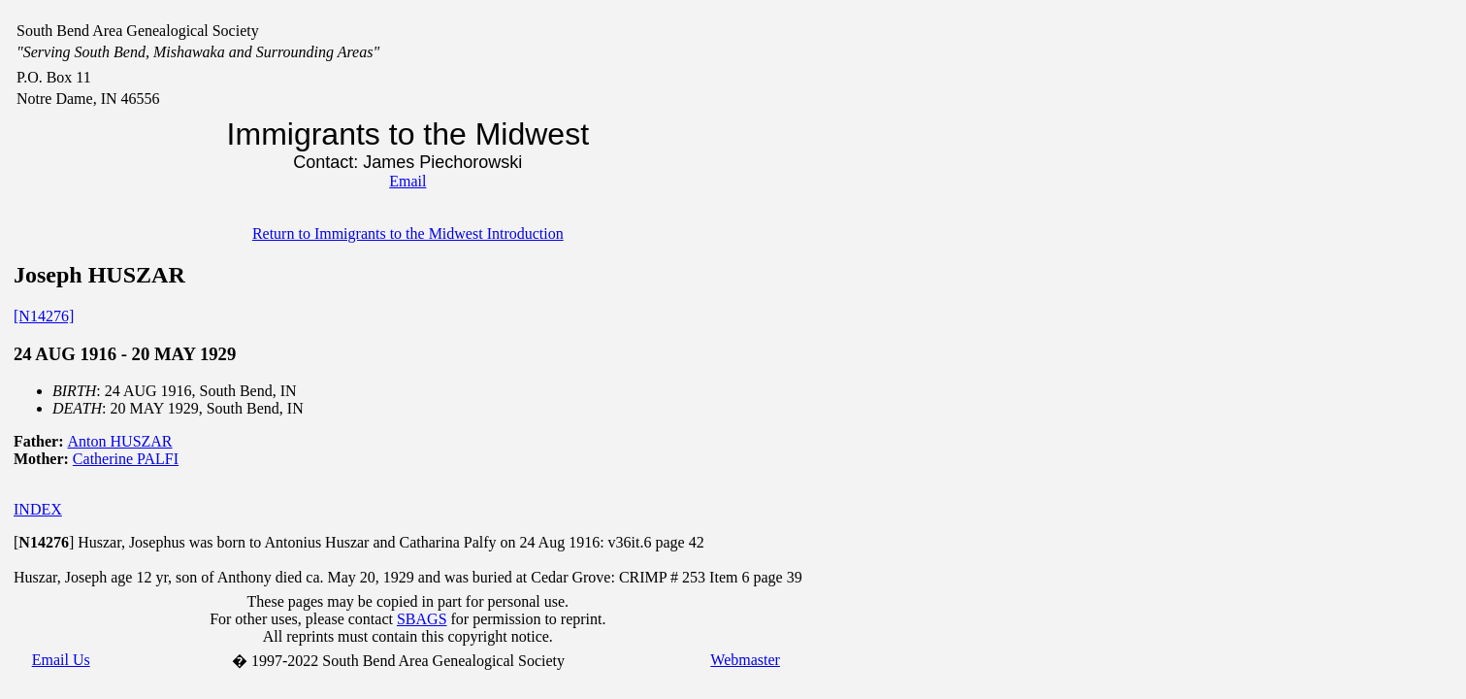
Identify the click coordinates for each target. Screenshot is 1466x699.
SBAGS (422, 619)
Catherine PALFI (126, 458)
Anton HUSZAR (120, 441)
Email (407, 181)
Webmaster (745, 659)
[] (44, 542)
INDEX (38, 509)
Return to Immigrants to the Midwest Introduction (408, 233)
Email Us (61, 659)
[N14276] (44, 316)
